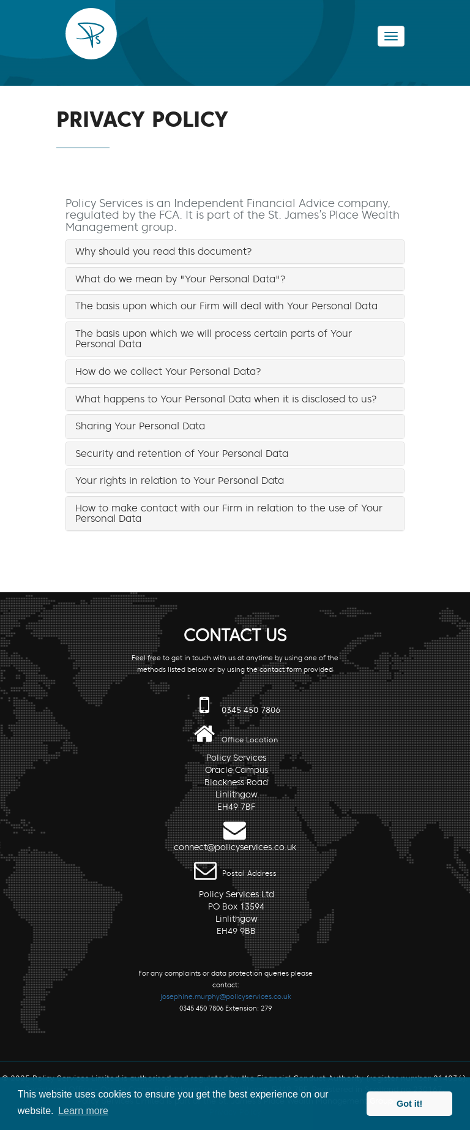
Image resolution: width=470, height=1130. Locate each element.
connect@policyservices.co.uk (235, 847)
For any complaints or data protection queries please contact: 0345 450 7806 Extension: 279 (225, 990)
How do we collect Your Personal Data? (168, 371)
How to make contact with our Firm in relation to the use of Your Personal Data (228, 513)
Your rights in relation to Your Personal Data (179, 480)
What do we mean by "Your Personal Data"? (180, 279)
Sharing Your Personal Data (140, 426)
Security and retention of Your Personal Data (181, 453)
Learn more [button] (83, 1111)
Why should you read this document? (163, 251)
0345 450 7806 (251, 710)
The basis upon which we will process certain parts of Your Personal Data (213, 338)
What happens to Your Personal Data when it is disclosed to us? (226, 399)
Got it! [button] (409, 1104)
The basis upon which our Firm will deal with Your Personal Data (226, 305)
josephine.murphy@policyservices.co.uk (225, 996)
